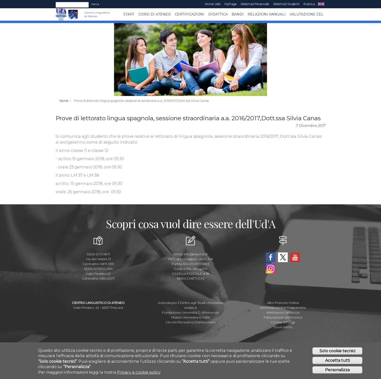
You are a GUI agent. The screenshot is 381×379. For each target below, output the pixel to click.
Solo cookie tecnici (337, 352)
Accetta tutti (337, 361)
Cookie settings (283, 322)
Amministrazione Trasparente (283, 308)
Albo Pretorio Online (283, 303)
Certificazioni (189, 14)
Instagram (271, 268)
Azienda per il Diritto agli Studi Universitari (190, 303)
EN (321, 4)
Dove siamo (283, 327)
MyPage (231, 4)
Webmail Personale (255, 4)
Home (64, 101)
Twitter (283, 257)
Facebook (271, 257)
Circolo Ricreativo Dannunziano (191, 322)
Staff (128, 14)
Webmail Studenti (286, 4)
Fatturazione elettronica (283, 317)
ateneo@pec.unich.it (194, 259)
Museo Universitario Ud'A (190, 317)
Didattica (218, 14)
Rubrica (309, 4)
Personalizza (337, 371)
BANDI (238, 14)
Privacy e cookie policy (139, 373)
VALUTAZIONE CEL (306, 14)
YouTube (295, 257)
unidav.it (190, 308)
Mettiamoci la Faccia (283, 312)
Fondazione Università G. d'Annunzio (190, 312)
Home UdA (213, 4)
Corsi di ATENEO (154, 14)
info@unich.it (195, 254)
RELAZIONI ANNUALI (267, 14)
